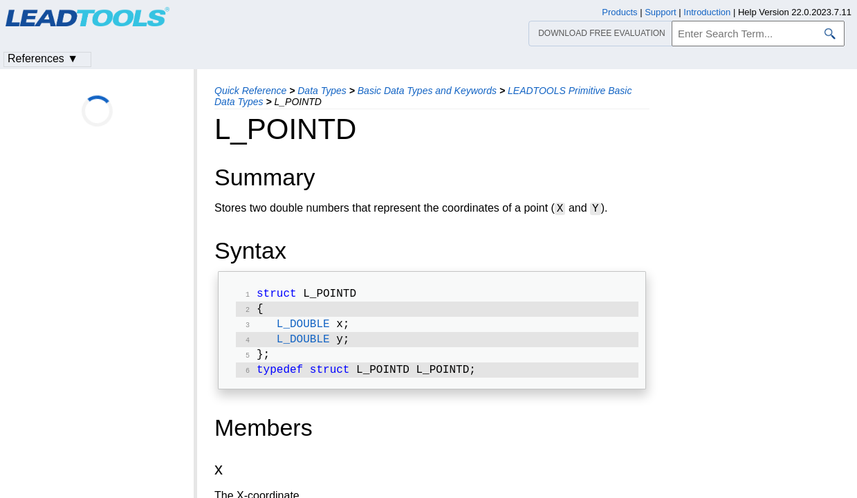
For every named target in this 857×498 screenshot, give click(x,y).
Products (619, 12)
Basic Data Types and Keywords (427, 90)
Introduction (706, 12)
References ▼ (43, 58)
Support (660, 12)
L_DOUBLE (303, 328)
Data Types (322, 90)
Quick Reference (250, 90)
